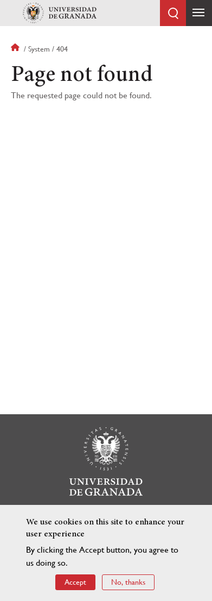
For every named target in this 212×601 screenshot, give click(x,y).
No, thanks (128, 582)
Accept (75, 582)
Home (16, 48)
